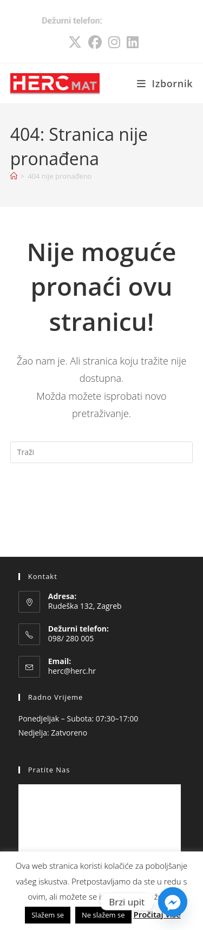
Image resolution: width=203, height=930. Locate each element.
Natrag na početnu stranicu (102, 496)
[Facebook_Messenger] (172, 901)
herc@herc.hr (72, 671)
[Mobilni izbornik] (165, 83)
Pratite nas (49, 770)
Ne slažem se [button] (103, 915)
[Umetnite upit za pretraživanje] (101, 452)
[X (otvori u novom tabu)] (75, 37)
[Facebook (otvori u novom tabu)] (95, 37)
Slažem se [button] (47, 915)
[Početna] (13, 176)
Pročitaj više (156, 914)
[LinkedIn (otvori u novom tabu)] (131, 37)
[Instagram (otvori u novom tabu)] (114, 37)
